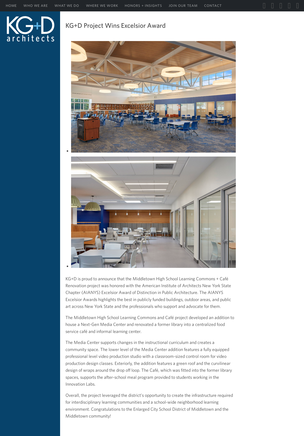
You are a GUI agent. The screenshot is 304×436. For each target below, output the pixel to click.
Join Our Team (183, 6)
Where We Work (102, 6)
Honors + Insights (143, 6)
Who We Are (35, 6)
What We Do (67, 6)
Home (11, 6)
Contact (213, 6)
